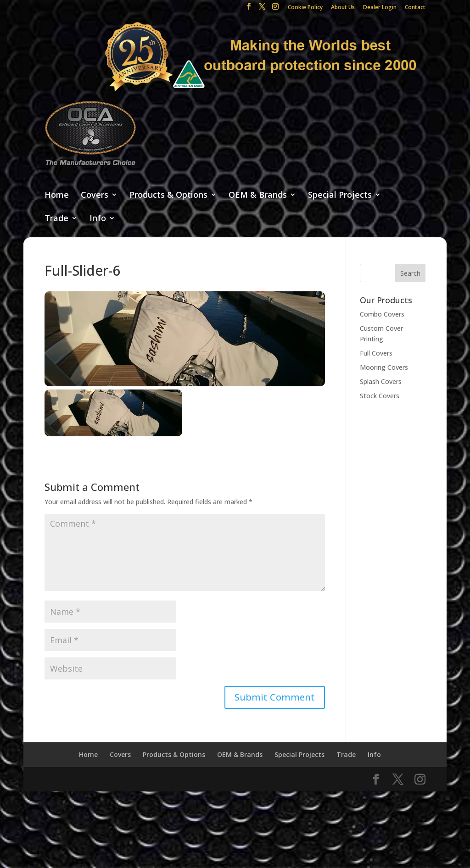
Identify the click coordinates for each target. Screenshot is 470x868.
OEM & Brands (258, 195)
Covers (94, 195)
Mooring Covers (384, 367)
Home (57, 195)
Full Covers (376, 353)
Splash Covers (381, 381)
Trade (56, 218)
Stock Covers (379, 395)
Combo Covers (382, 314)
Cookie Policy (305, 8)
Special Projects (340, 195)
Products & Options (168, 195)
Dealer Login (380, 8)
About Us (343, 8)
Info (98, 218)
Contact (415, 8)
